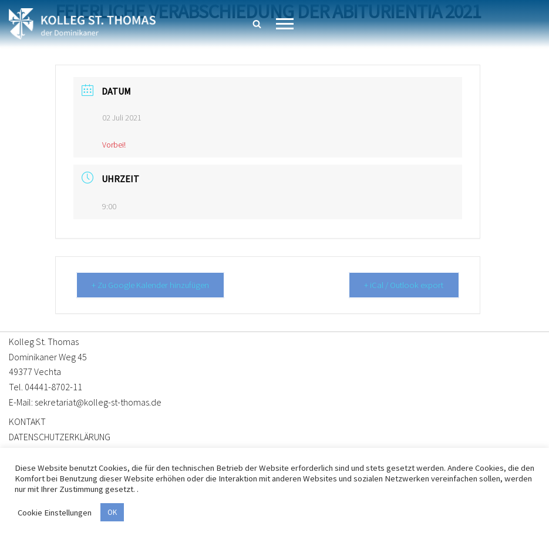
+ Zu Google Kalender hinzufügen (153, 284)
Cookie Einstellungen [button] (55, 512)
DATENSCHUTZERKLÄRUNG (59, 436)
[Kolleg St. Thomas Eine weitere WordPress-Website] (82, 23)
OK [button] (112, 512)
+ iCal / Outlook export (402, 284)
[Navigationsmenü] (284, 23)
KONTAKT (27, 421)
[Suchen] (256, 23)
